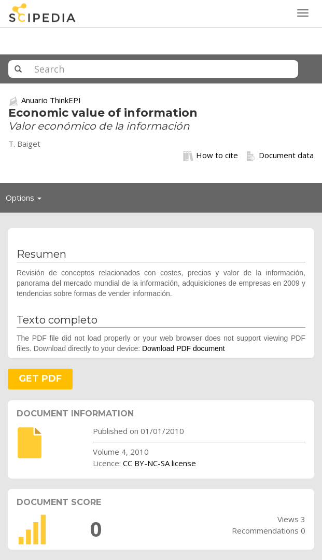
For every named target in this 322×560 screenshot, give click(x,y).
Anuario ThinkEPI (51, 100)
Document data (280, 155)
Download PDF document (183, 348)
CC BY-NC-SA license (159, 463)
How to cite (210, 155)
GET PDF (40, 378)
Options (26, 200)
